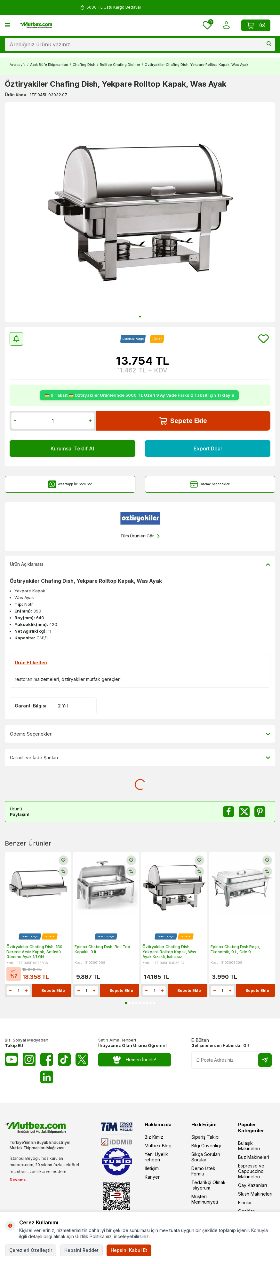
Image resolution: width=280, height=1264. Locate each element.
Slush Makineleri (255, 1194)
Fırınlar (245, 1202)
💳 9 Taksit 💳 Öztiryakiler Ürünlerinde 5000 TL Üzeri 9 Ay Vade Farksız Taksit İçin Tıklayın (139, 395)
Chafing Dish (84, 64)
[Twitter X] (82, 1059)
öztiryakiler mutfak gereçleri (91, 679)
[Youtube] (11, 1059)
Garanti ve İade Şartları (140, 757)
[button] (140, 316)
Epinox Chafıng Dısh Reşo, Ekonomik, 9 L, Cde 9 (235, 949)
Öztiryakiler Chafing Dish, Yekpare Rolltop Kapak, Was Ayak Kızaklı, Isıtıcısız (169, 951)
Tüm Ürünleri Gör (140, 536)
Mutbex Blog (158, 1145)
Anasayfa (18, 64)
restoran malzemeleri (37, 679)
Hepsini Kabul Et (129, 1250)
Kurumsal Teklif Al (72, 448)
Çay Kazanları (252, 1185)
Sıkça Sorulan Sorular (205, 1156)
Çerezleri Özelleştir (30, 1250)
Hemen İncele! (134, 1060)
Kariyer (152, 1177)
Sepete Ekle (183, 421)
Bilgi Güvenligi (206, 1145)
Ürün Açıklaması (140, 564)
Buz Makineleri (253, 1157)
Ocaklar (246, 1211)
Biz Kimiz (154, 1137)
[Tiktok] (64, 1059)
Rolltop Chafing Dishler (120, 64)
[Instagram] (29, 1059)
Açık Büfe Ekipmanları (49, 64)
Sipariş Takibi (205, 1137)
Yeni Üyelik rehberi (156, 1156)
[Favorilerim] (207, 25)
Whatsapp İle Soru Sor (70, 484)
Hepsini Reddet (81, 1250)
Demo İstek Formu (203, 1171)
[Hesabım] (226, 25)
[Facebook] (46, 1059)
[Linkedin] (46, 1077)
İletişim (152, 1168)
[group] (140, 212)
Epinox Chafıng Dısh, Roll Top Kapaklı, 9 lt (102, 949)
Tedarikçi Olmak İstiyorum (208, 1185)
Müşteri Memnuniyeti (204, 1199)
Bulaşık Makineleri (249, 1145)
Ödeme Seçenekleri (210, 484)
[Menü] (7, 25)
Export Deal (208, 448)
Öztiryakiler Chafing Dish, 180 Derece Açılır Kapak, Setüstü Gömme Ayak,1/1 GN (34, 951)
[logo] (36, 25)
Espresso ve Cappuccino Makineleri (251, 1171)
